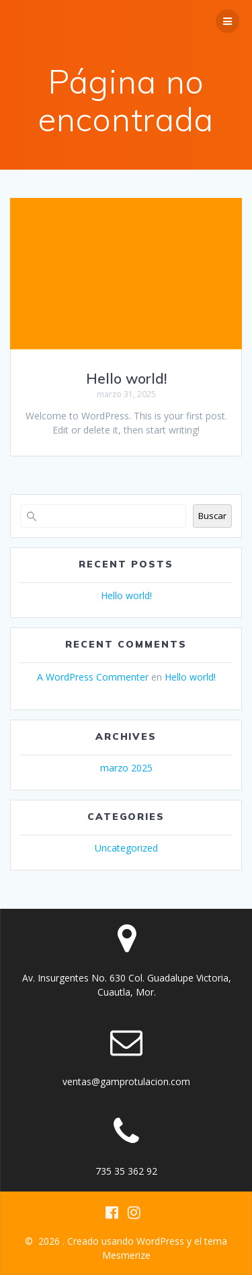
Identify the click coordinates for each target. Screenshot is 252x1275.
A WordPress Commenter (93, 676)
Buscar (212, 516)
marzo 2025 (126, 767)
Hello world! (126, 378)
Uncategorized (126, 847)
